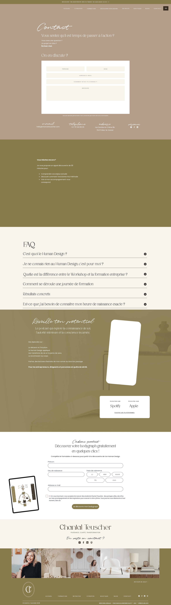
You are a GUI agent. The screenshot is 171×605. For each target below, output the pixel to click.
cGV (135, 603)
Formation (91, 9)
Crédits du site (143, 603)
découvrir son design (109, 9)
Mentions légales (105, 603)
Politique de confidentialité (122, 603)
